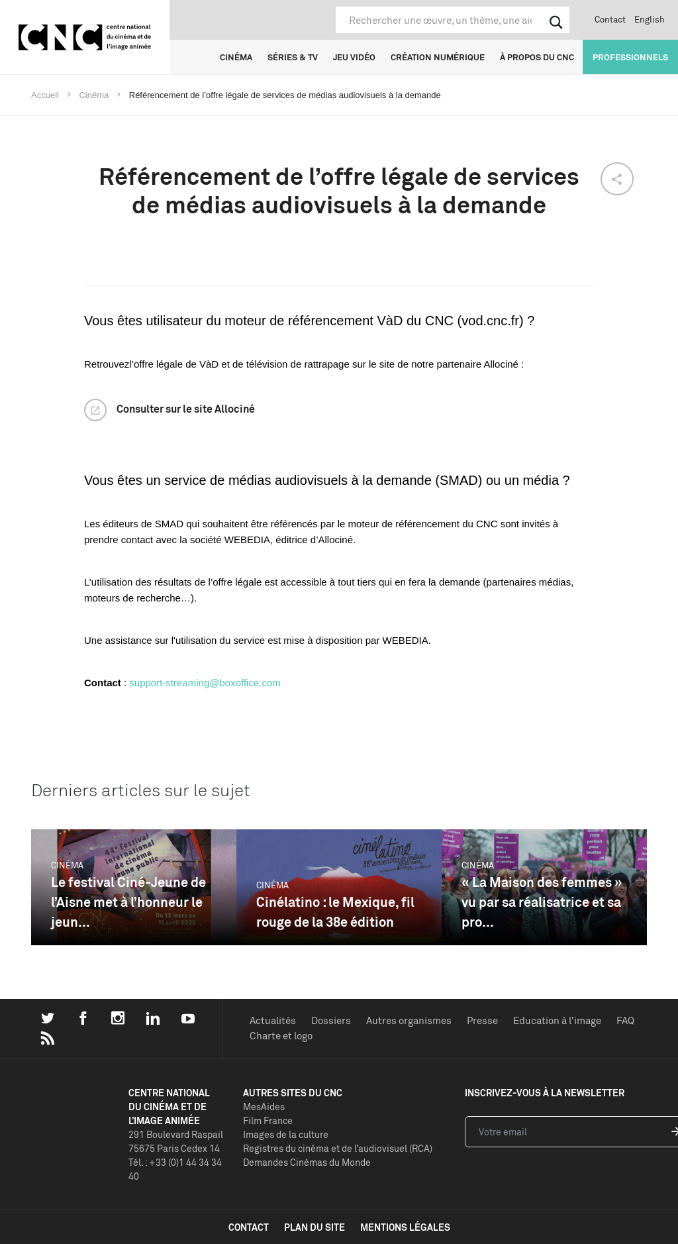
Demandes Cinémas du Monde (307, 1162)
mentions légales (405, 1227)
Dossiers (331, 1020)
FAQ (625, 1020)
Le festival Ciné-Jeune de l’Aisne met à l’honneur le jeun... (128, 902)
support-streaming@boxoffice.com (204, 682)
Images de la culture (285, 1134)
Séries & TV (292, 57)
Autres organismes (409, 1020)
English (649, 19)
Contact (610, 19)
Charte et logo (281, 1035)
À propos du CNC (537, 57)
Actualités (273, 1020)
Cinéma (236, 57)
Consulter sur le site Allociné (186, 408)
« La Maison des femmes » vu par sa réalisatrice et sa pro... (541, 902)
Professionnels (630, 57)
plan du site (314, 1227)
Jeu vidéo (354, 57)
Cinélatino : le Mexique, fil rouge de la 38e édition (335, 912)
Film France (268, 1120)
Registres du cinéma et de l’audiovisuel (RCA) (337, 1148)
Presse (482, 1020)
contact (248, 1227)
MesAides (264, 1106)
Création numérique (438, 57)
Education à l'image (557, 1020)
